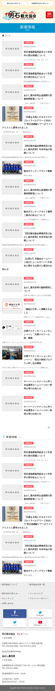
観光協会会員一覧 (37, 584)
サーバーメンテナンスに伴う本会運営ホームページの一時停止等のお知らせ (38, 385)
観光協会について (9, 584)
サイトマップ (7, 598)
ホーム (8, 35)
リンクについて (36, 593)
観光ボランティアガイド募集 (38, 171)
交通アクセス (23, 634)
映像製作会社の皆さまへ (41, 3)
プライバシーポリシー (39, 598)
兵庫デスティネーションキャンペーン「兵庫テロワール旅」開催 (38, 334)
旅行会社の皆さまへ (14, 3)
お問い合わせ (7, 603)
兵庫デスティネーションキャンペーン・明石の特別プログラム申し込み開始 (38, 359)
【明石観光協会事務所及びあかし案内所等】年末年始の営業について (38, 149)
